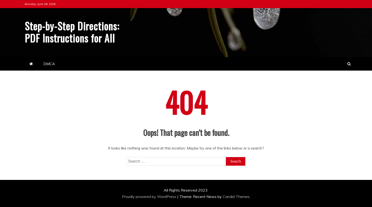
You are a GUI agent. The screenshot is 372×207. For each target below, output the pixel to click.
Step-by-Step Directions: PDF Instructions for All (72, 32)
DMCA (49, 63)
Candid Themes (236, 196)
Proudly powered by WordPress (149, 196)
